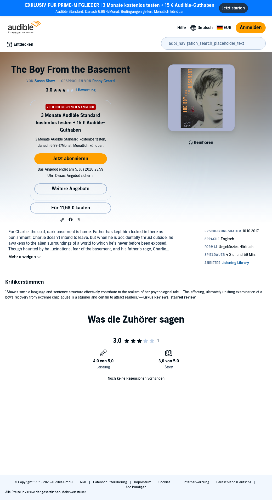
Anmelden (251, 27)
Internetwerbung (197, 482)
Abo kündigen (136, 487)
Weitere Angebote (70, 189)
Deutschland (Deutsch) (234, 482)
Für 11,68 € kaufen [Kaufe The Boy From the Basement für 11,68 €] (70, 208)
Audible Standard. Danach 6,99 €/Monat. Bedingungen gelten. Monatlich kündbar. (119, 8)
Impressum (143, 482)
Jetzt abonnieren (70, 158)
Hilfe (181, 27)
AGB (83, 482)
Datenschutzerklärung (110, 482)
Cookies (164, 482)
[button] (62, 220)
